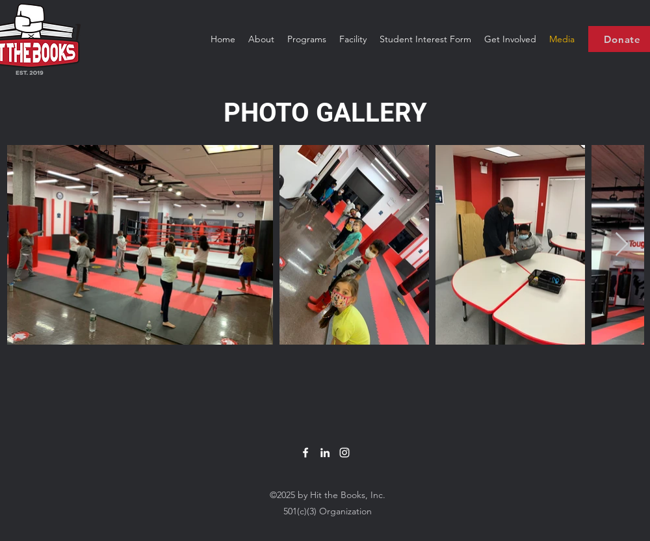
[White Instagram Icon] (344, 452)
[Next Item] (621, 244)
